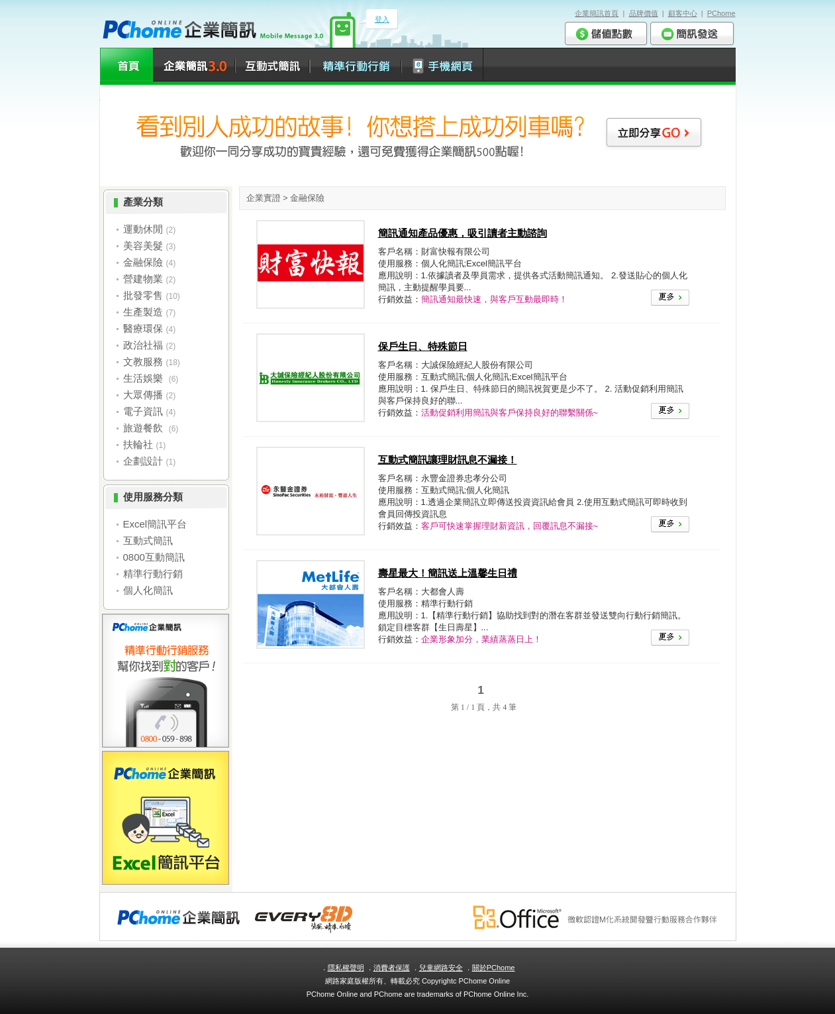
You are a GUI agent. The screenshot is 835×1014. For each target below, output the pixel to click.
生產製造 (143, 311)
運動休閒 (143, 229)
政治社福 (143, 345)
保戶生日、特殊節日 (422, 346)
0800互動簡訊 (154, 557)
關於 (493, 968)
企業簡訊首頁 (596, 13)
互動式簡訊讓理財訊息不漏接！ (447, 459)
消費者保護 (391, 968)
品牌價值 (643, 13)
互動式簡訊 (148, 540)
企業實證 (263, 198)
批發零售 (143, 295)
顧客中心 (682, 13)
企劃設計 (143, 461)
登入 (382, 19)
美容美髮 (143, 245)
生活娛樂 (144, 378)
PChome (721, 13)
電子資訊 (143, 411)
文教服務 (143, 361)
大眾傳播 (143, 394)
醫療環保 (143, 328)
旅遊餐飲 (144, 427)
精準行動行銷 (153, 573)
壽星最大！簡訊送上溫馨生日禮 (447, 573)
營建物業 (143, 278)
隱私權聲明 (346, 968)
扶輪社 (138, 444)
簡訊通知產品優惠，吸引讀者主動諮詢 (462, 233)
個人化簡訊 (148, 590)
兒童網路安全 (441, 968)
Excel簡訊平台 (155, 524)
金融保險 (143, 262)
